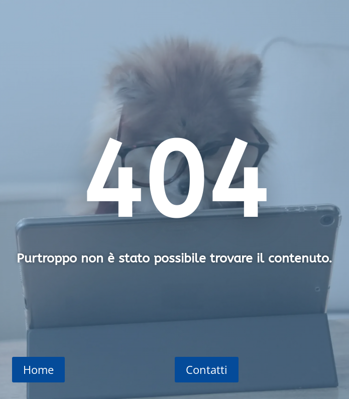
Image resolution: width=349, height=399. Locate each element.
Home (38, 369)
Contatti (206, 369)
